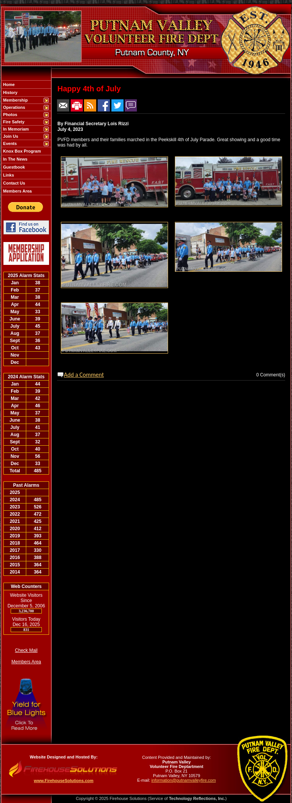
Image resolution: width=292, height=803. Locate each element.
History (9, 92)
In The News (14, 159)
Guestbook (13, 167)
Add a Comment (84, 374)
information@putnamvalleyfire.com (183, 780)
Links (8, 175)
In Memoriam (15, 129)
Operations (13, 107)
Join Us (10, 136)
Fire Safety (13, 121)
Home (8, 84)
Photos (9, 114)
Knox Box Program (21, 151)
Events (9, 143)
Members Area (17, 191)
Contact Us (13, 183)
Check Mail (26, 650)
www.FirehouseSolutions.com (64, 780)
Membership (15, 100)
